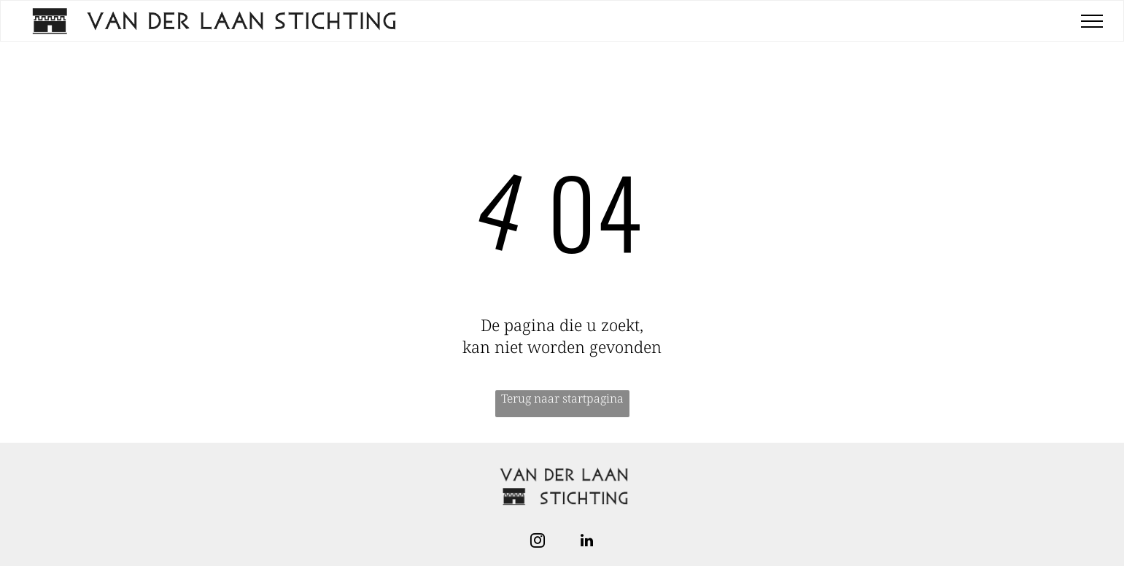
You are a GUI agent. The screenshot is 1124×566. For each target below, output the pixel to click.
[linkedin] (587, 542)
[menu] (1092, 21)
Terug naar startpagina (562, 398)
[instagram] (538, 542)
